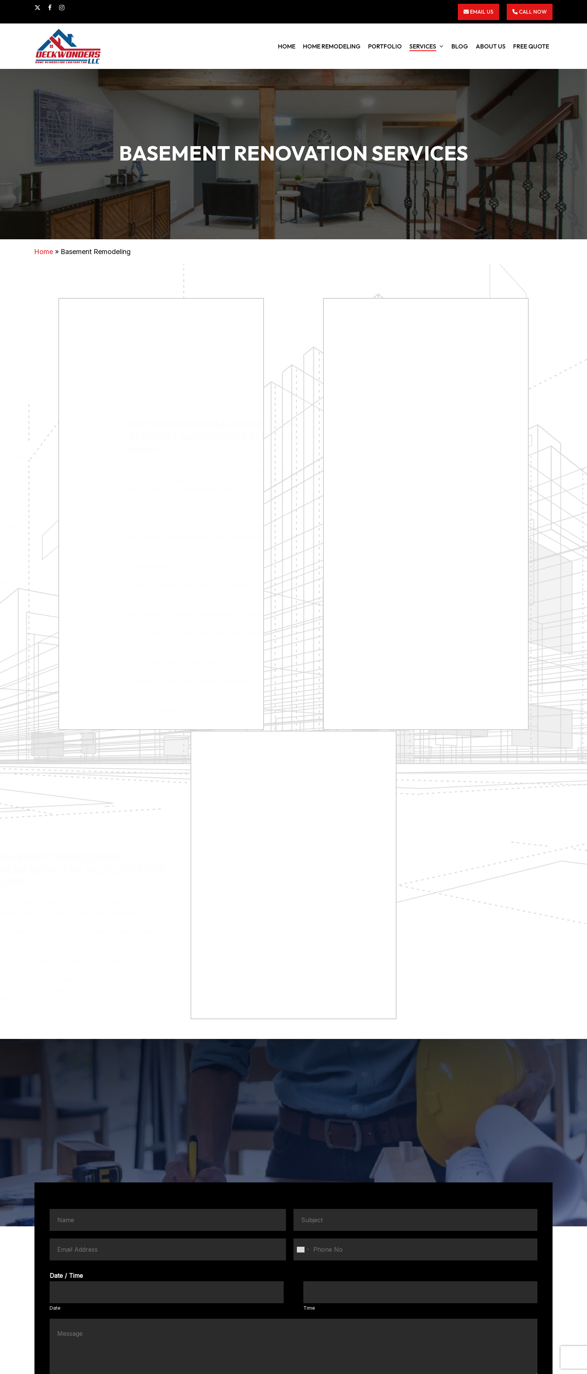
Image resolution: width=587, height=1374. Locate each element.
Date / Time (66, 1033)
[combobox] (302, 1006)
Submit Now (294, 1158)
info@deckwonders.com (425, 1283)
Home (43, 252)
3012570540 (431, 1273)
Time (309, 1065)
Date (55, 1065)
